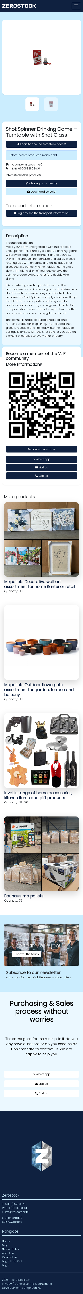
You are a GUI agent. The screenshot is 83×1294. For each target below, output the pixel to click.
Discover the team (26, 954)
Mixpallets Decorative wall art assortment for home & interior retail (39, 584)
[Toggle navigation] (76, 6)
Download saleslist (41, 192)
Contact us (9, 1257)
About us (8, 1253)
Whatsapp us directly (42, 183)
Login (5, 1265)
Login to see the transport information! (41, 213)
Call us (41, 476)
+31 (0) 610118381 (16, 1208)
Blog (5, 1245)
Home (6, 1241)
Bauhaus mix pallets (23, 896)
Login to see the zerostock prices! (41, 144)
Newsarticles (10, 1249)
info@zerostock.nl (16, 1212)
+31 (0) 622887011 (16, 1204)
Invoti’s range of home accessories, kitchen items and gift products (38, 795)
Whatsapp (41, 459)
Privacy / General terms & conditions (27, 1284)
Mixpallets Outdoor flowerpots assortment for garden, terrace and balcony (39, 689)
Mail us (41, 467)
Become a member (41, 449)
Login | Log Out (12, 1261)
